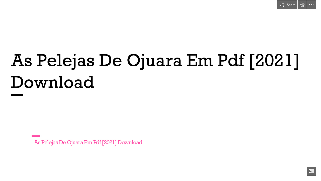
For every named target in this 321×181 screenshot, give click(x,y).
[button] (287, 4)
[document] (160, 90)
